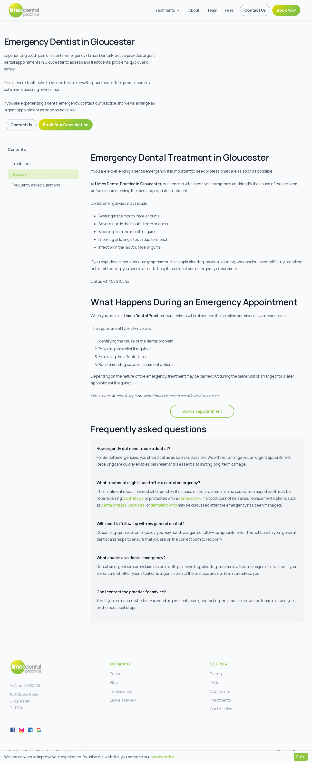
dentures (136, 505)
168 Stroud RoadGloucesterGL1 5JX (24, 701)
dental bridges (114, 505)
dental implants (164, 505)
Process (19, 174)
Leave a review (123, 700)
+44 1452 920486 (25, 685)
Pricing (216, 673)
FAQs (214, 682)
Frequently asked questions (36, 185)
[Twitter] (21, 730)
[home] (24, 10)
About (193, 10)
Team (212, 10)
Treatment (21, 163)
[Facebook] (13, 730)
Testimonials (121, 691)
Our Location (221, 709)
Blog (114, 682)
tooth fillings (133, 498)
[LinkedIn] (30, 730)
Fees (229, 10)
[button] (167, 10)
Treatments (220, 700)
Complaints (220, 691)
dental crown (189, 498)
